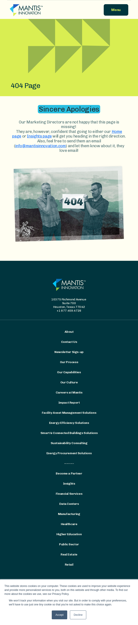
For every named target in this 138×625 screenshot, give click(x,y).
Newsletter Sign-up (68, 352)
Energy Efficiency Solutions (69, 423)
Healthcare (69, 524)
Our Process (69, 362)
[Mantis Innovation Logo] (38, 10)
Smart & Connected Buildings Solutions (69, 433)
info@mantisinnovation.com (40, 145)
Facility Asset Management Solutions (69, 412)
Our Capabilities (69, 372)
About (69, 331)
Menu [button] (116, 10)
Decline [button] (78, 614)
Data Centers (69, 504)
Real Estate (69, 554)
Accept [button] (60, 614)
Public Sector (69, 544)
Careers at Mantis (69, 392)
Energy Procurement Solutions (69, 453)
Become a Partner (69, 473)
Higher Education (69, 534)
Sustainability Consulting (69, 443)
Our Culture (69, 382)
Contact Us (69, 342)
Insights (69, 483)
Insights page (39, 136)
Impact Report (69, 402)
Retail (69, 564)
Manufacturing (69, 514)
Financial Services (69, 493)
